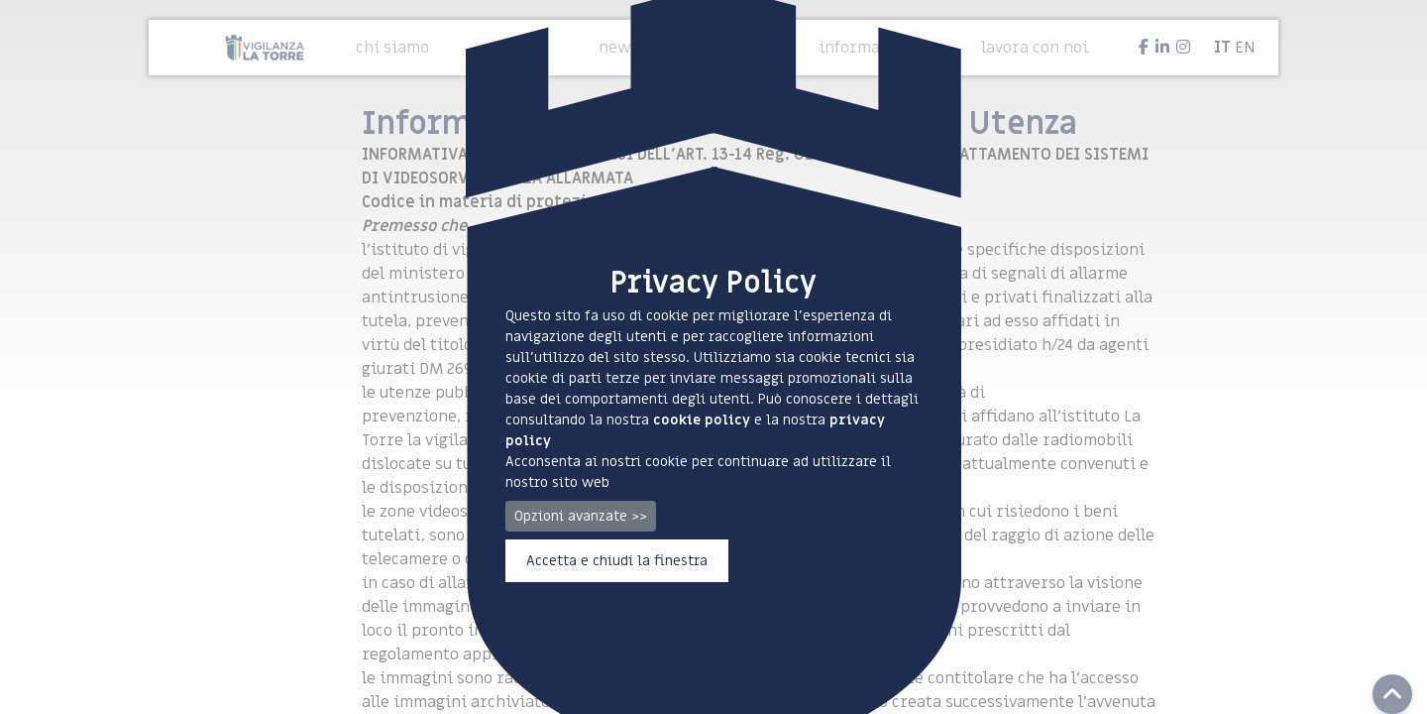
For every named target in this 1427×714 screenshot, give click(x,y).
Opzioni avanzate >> (580, 516)
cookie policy (701, 420)
